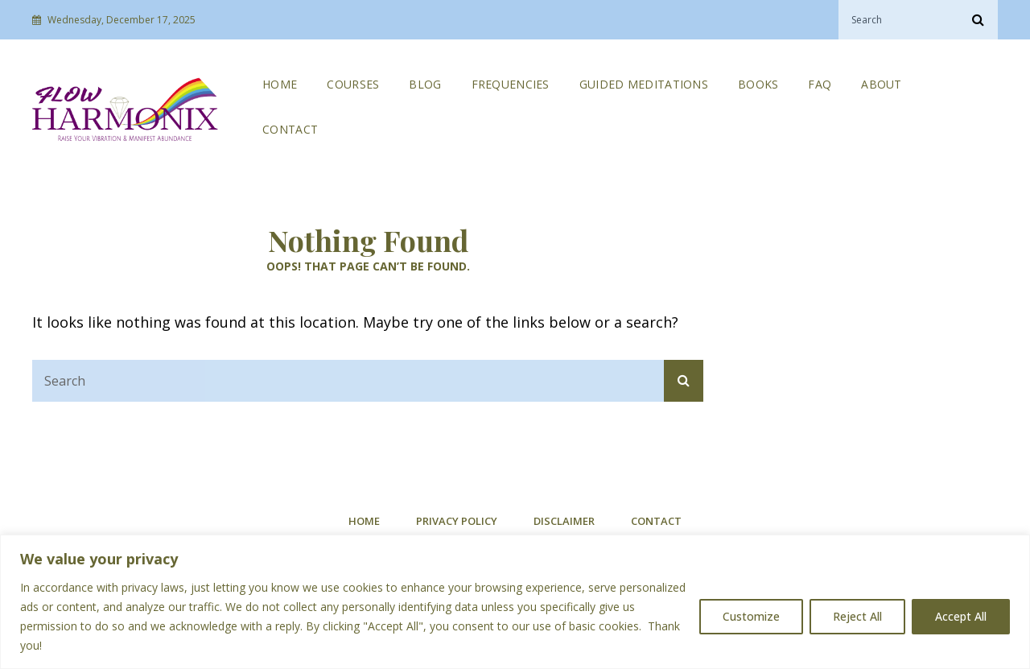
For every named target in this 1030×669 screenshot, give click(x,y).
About (881, 84)
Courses (353, 84)
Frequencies (511, 84)
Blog (425, 84)
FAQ (819, 84)
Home (279, 84)
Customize (751, 616)
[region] (515, 602)
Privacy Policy (456, 521)
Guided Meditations (643, 84)
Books (758, 84)
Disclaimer (564, 521)
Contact (290, 129)
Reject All (857, 616)
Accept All (961, 616)
